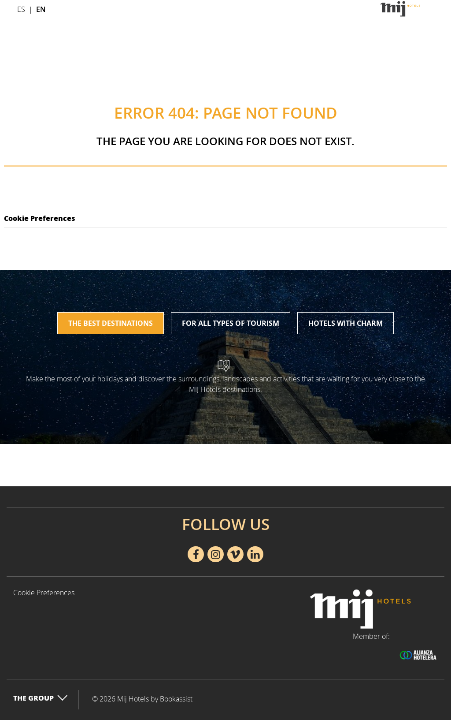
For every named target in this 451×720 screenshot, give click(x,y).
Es (21, 9)
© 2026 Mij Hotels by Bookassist (142, 699)
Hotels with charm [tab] (345, 323)
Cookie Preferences (39, 218)
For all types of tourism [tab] (230, 323)
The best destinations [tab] (110, 323)
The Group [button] (40, 698)
